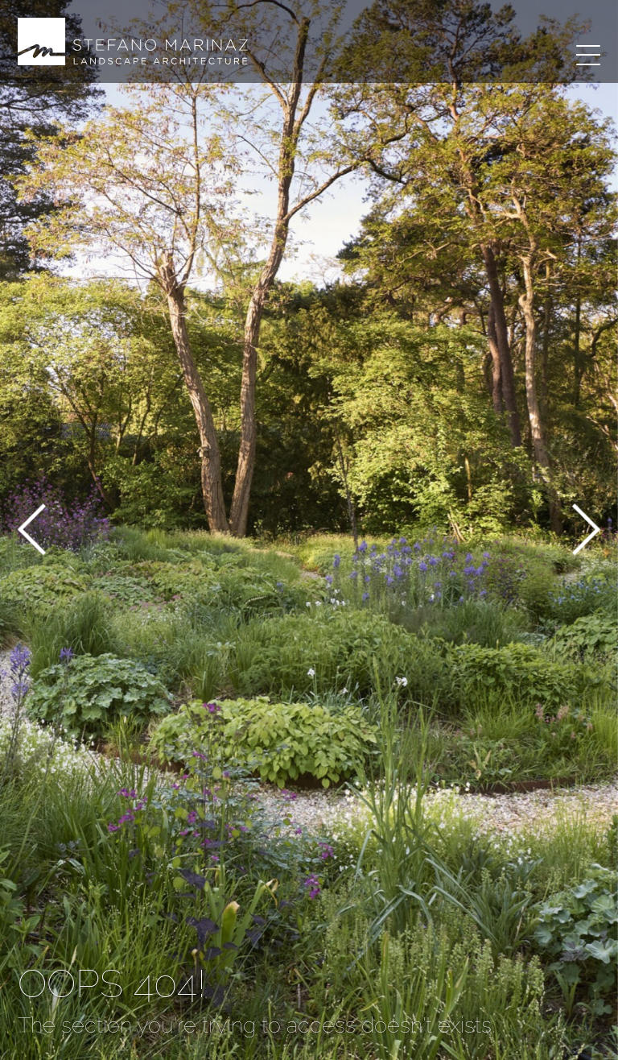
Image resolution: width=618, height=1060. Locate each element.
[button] (32, 532)
